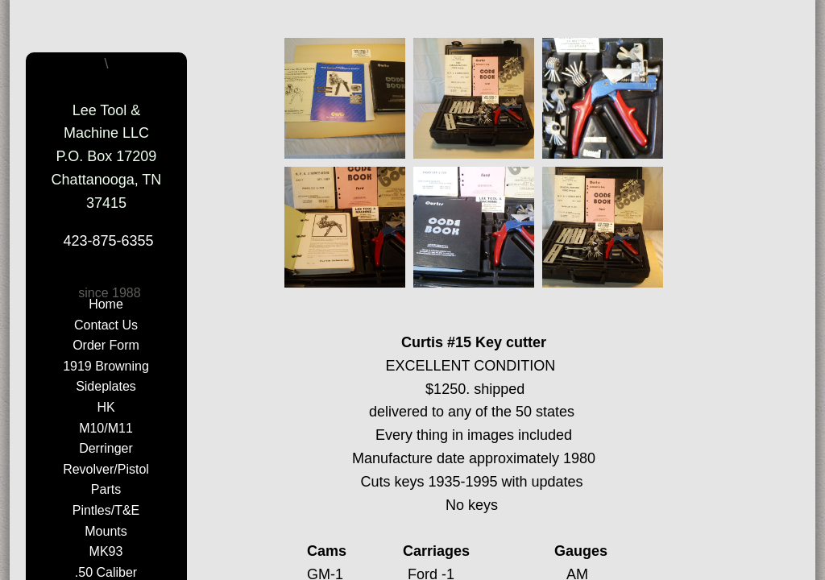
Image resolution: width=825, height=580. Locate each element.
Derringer (106, 448)
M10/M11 (106, 428)
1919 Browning (106, 366)
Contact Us (106, 325)
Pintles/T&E (106, 510)
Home (106, 304)
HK (105, 407)
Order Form (106, 345)
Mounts (105, 531)
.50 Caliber (106, 572)
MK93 (106, 551)
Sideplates (106, 386)
